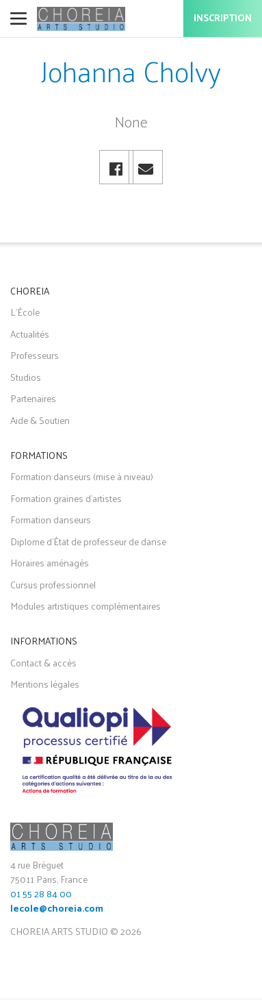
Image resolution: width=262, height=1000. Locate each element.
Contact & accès (43, 662)
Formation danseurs (50, 519)
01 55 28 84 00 (41, 893)
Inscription (223, 19)
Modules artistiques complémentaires (85, 605)
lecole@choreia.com (56, 909)
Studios (25, 377)
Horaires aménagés (49, 562)
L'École (25, 312)
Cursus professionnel (53, 584)
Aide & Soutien (40, 420)
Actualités (29, 333)
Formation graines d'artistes (66, 498)
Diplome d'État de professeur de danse (88, 541)
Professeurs (34, 355)
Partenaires (33, 398)
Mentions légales (44, 683)
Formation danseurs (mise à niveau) (81, 476)
